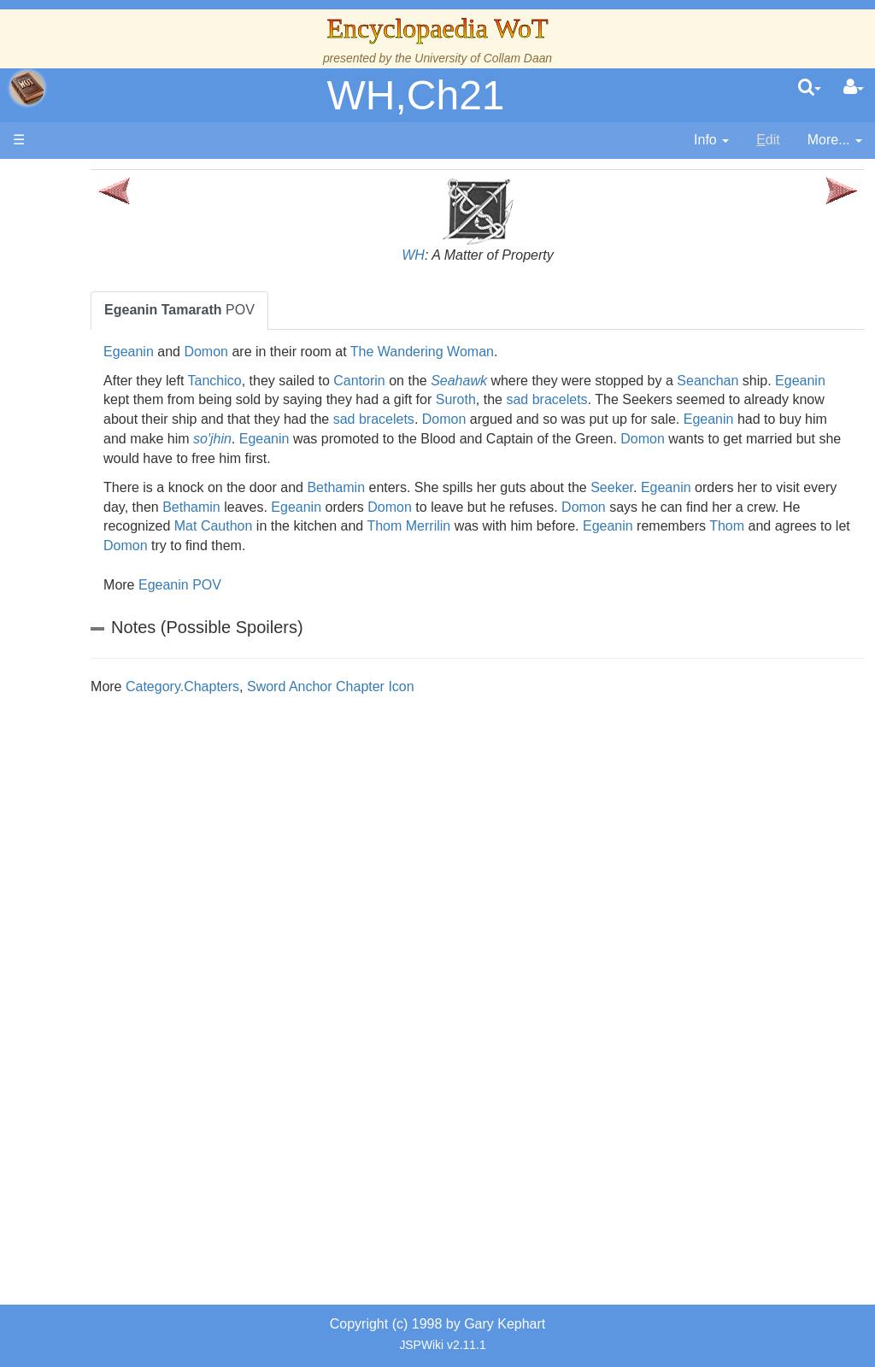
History (102, 421)
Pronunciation (123, 968)
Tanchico (323, 380)
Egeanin (238, 351)
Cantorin (468, 380)
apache (27, 88)
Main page (79, 178)
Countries (144, 519)
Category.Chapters (292, 686)
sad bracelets (743, 399)
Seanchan (817, 380)
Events (102, 461)
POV (289, 309)
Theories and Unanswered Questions (121, 929)
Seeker (721, 487)
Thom (356, 545)
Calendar (109, 441)
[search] (809, 88)
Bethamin (445, 487)
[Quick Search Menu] (809, 88)
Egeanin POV (289, 585)
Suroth (651, 399)
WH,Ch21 (415, 95)
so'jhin (636, 438)
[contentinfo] (711, 140)
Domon (315, 351)
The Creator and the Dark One (120, 304)
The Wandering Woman (531, 351)
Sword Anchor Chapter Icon (440, 686)
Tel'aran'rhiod (121, 890)
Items (98, 812)
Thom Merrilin (680, 526)
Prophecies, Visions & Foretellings (117, 851)
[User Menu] (853, 88)
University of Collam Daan (483, 58)
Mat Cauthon (485, 526)
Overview (144, 500)
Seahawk (568, 380)
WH (467, 255)
